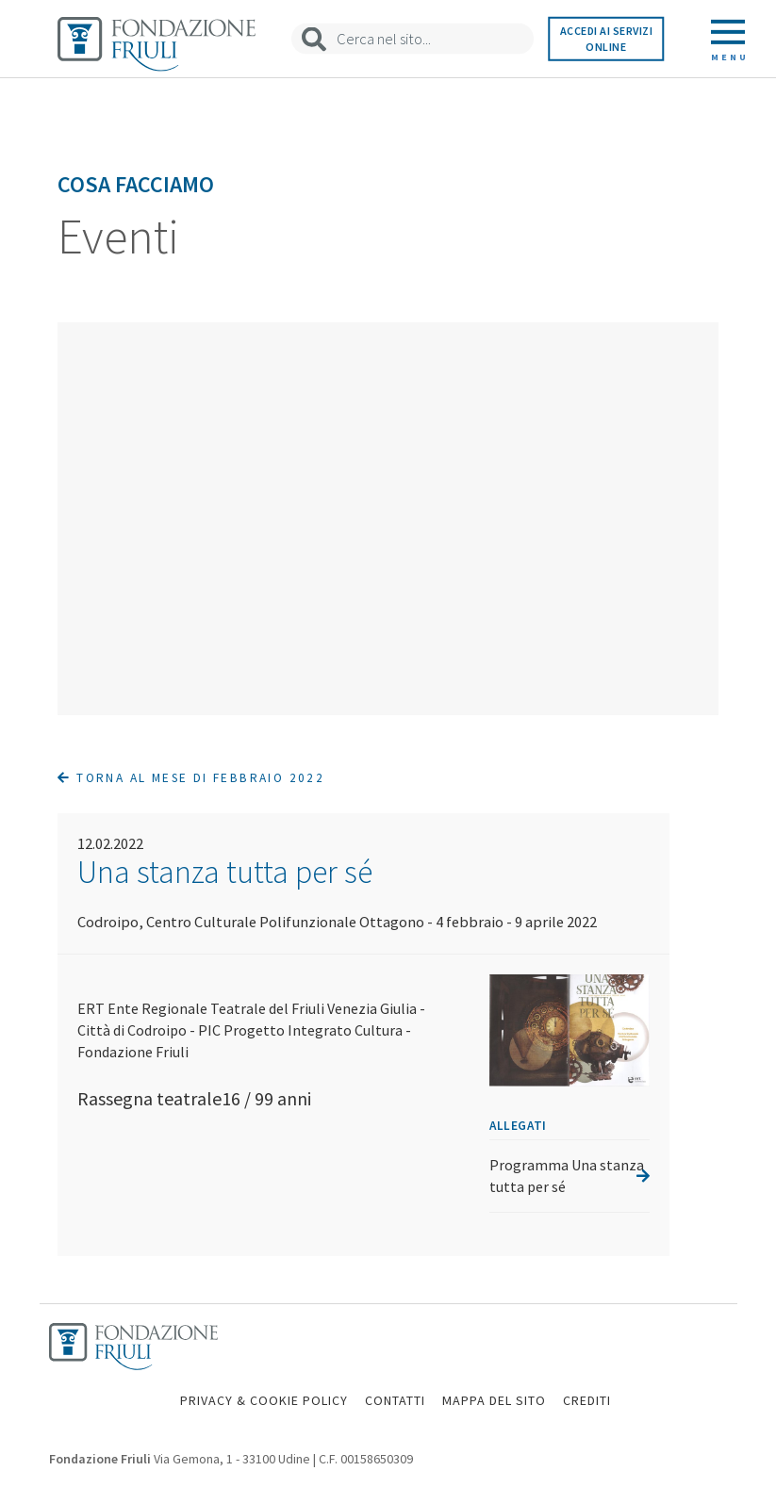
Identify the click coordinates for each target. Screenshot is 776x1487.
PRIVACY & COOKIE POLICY (264, 1400)
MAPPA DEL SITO (494, 1400)
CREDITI (587, 1400)
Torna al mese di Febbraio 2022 (191, 778)
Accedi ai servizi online (606, 39)
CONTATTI (395, 1400)
